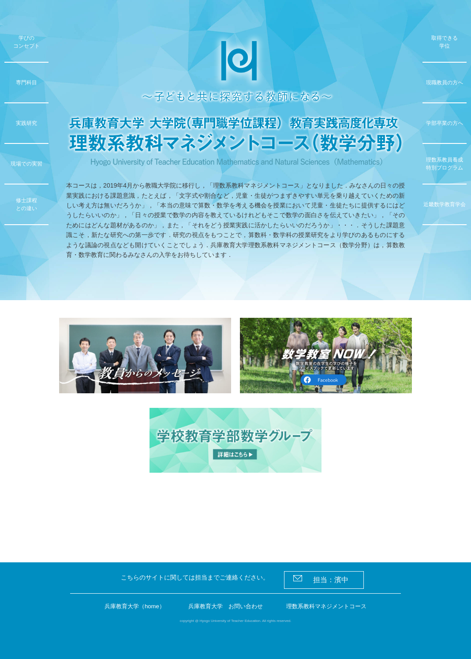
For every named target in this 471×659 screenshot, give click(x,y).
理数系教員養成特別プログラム (444, 164)
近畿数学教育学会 (444, 204)
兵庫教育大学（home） (131, 606)
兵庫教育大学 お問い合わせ (226, 606)
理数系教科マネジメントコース (331, 606)
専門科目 (26, 82)
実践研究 (26, 123)
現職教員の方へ (444, 82)
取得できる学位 (444, 42)
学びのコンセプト (26, 42)
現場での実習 (26, 164)
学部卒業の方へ (444, 123)
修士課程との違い (26, 204)
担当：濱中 (324, 578)
